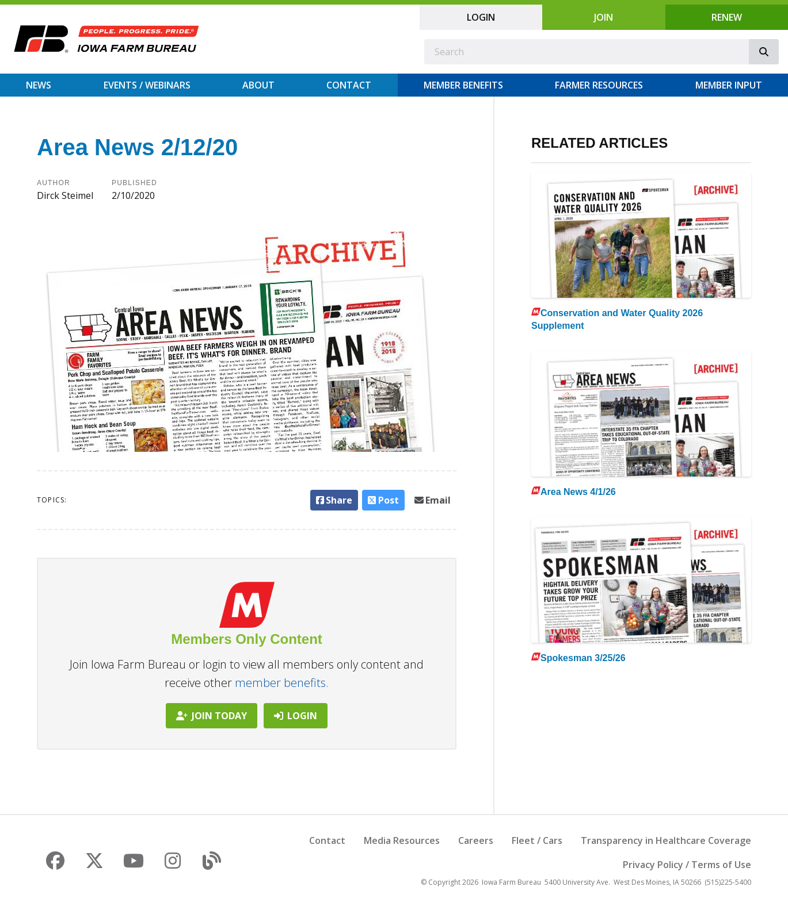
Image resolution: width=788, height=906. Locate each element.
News (38, 85)
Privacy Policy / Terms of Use (687, 864)
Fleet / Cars (537, 840)
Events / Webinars (147, 85)
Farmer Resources (599, 85)
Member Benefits (463, 85)
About (258, 85)
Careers (475, 840)
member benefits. (282, 682)
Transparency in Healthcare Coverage (666, 840)
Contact (348, 85)
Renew (726, 17)
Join (603, 17)
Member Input (728, 85)
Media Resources (402, 840)
